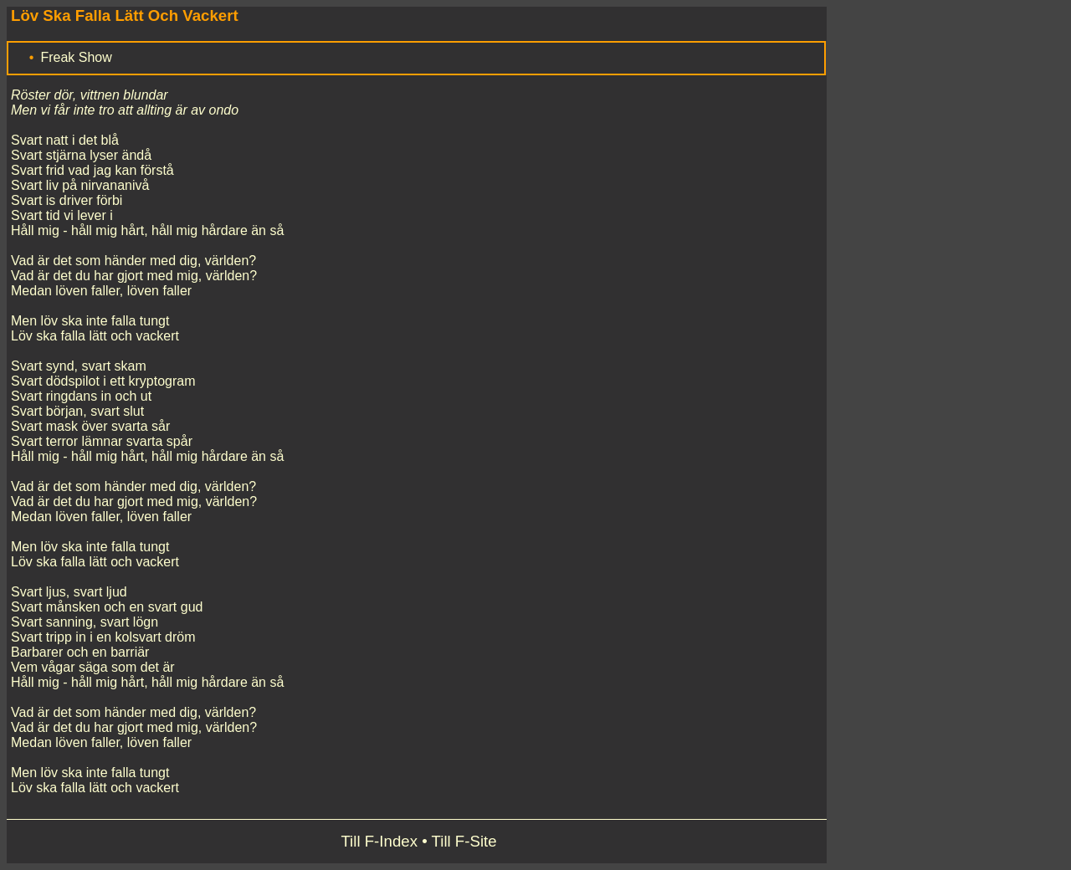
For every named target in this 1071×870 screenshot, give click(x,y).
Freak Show (75, 57)
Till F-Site (464, 841)
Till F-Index (379, 841)
